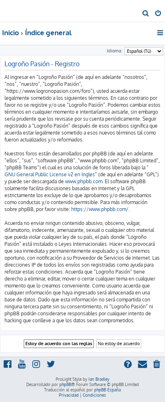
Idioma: (114, 51)
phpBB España (107, 389)
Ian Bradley (98, 379)
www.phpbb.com (83, 181)
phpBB (65, 384)
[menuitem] (146, 14)
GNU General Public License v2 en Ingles (50, 174)
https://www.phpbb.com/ (100, 209)
